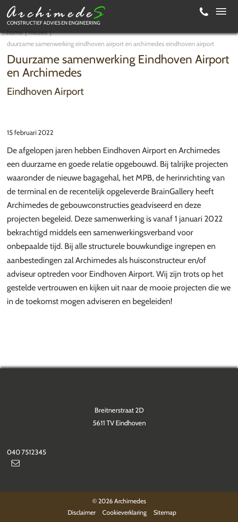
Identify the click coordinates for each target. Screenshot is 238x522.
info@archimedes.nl (15, 465)
